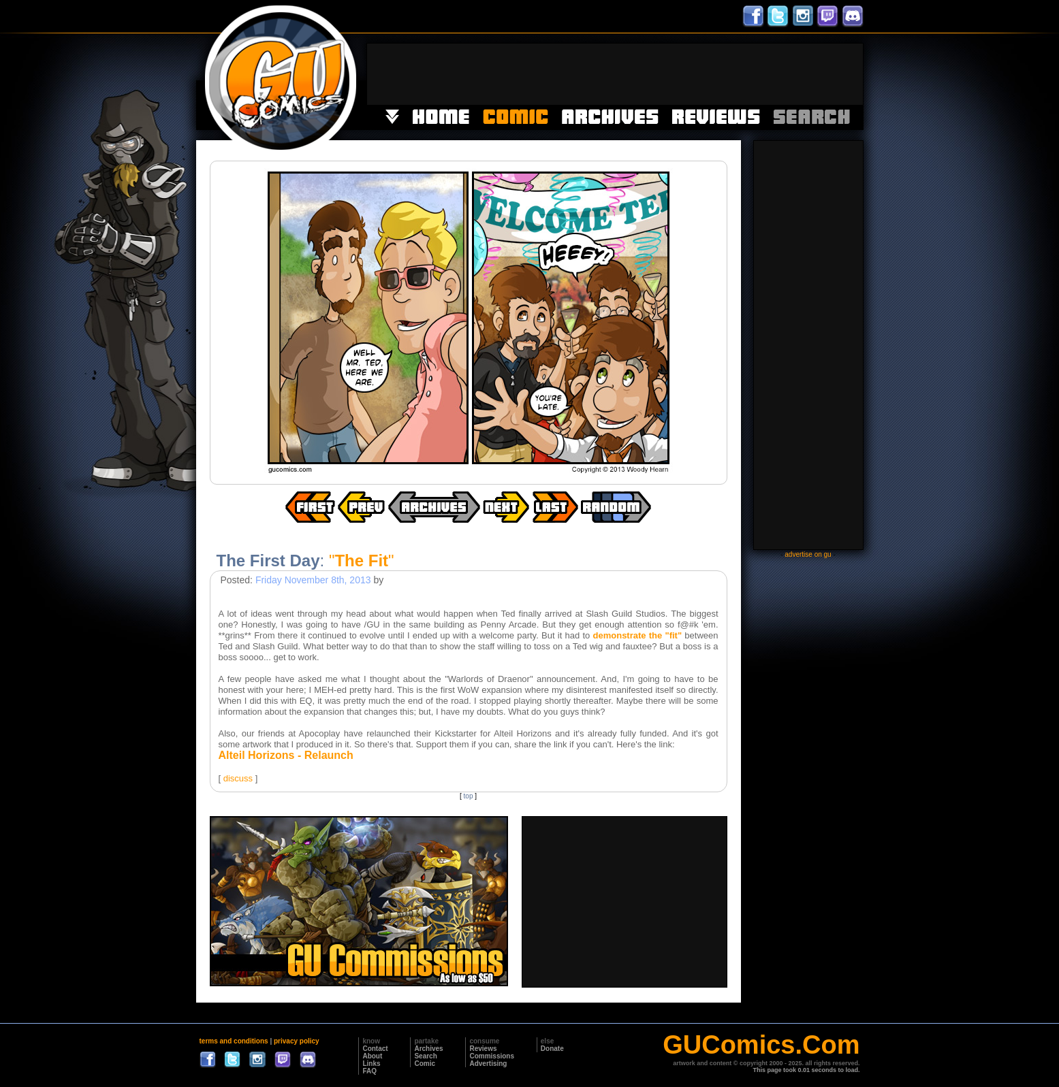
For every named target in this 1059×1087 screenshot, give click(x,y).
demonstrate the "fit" (637, 635)
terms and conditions (234, 1041)
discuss (238, 778)
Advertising (488, 1063)
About (372, 1056)
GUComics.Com (761, 1045)
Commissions (491, 1056)
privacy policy (296, 1041)
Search (425, 1056)
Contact (375, 1048)
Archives (428, 1048)
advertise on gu (808, 554)
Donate (552, 1048)
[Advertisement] (615, 74)
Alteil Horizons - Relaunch (286, 755)
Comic (424, 1063)
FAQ (369, 1071)
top (468, 796)
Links (371, 1063)
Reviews (482, 1048)
